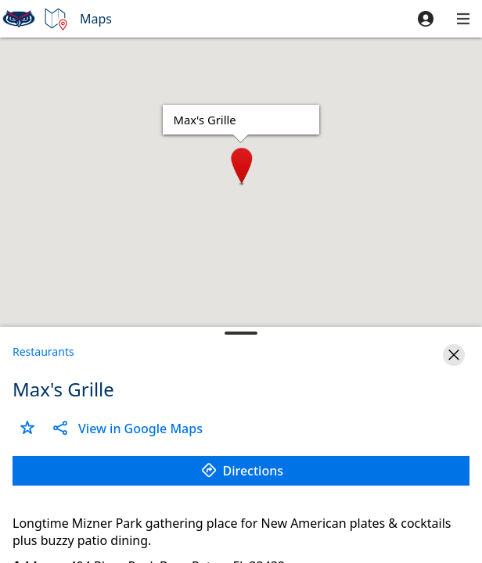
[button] (425, 19)
